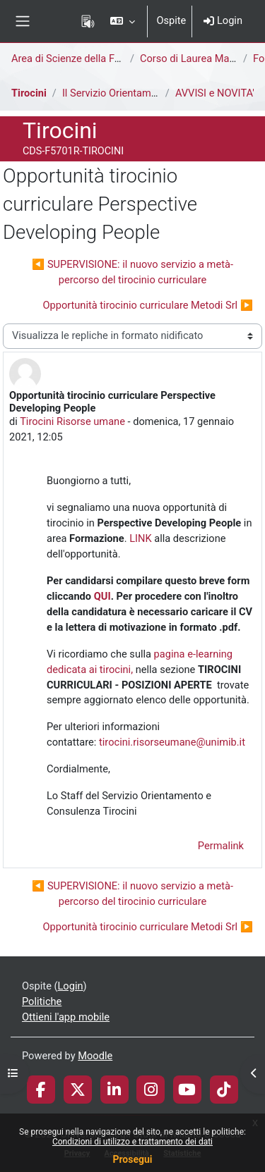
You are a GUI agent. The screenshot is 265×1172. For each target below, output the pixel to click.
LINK (141, 538)
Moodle (95, 1055)
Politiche (41, 1001)
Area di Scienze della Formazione (87, 58)
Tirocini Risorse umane (72, 421)
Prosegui (132, 1159)
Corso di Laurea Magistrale (201, 58)
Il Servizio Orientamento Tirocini (135, 93)
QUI (102, 596)
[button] (122, 21)
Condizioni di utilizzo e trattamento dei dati (132, 1142)
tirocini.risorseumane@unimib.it (172, 742)
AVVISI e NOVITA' (214, 93)
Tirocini (29, 93)
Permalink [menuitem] (221, 845)
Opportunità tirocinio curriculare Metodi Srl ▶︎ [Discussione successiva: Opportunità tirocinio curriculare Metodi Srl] (147, 305)
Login (223, 20)
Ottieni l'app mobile (66, 1017)
